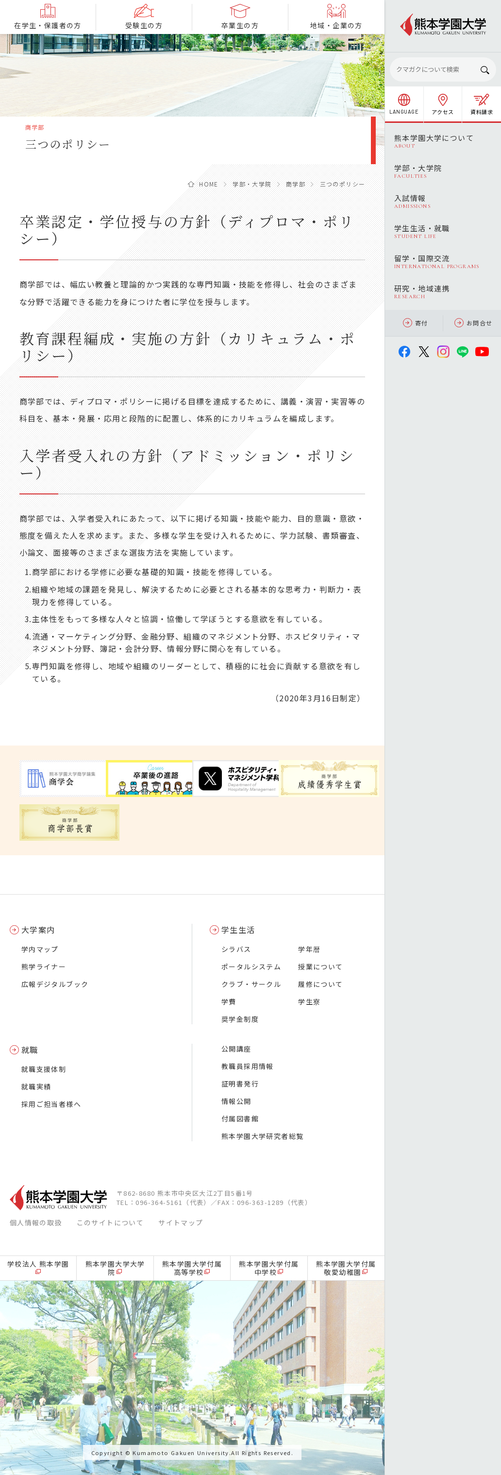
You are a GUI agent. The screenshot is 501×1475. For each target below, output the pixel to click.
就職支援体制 (43, 1069)
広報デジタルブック (55, 984)
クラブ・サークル (251, 984)
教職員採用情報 (247, 1066)
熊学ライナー (43, 966)
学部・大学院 (252, 184)
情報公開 (236, 1101)
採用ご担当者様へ (51, 1104)
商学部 (295, 184)
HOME (208, 184)
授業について (320, 966)
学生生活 (238, 929)
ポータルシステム (251, 966)
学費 (228, 1001)
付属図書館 (240, 1118)
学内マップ (40, 949)
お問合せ (473, 322)
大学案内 (38, 929)
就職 (29, 1049)
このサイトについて (110, 1222)
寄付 (415, 322)
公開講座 (236, 1048)
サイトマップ (180, 1222)
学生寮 (309, 1001)
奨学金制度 (240, 1019)
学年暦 (309, 949)
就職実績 (36, 1086)
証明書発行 (240, 1083)
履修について (320, 984)
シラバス (236, 949)
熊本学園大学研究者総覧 (262, 1136)
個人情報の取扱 (36, 1222)
